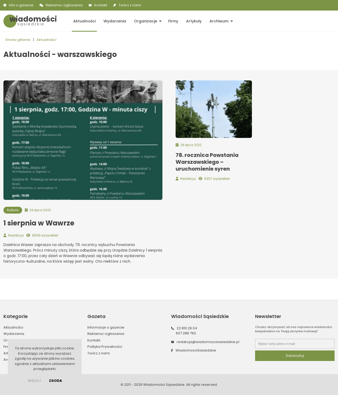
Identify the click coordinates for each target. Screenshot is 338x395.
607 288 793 (186, 333)
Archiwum (219, 21)
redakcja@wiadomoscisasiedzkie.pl (208, 341)
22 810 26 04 (187, 328)
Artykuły (194, 21)
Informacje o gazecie (105, 327)
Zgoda (55, 380)
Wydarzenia (114, 21)
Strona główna (17, 39)
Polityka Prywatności (104, 346)
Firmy (173, 21)
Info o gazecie (21, 5)
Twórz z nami (130, 5)
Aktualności (84, 21)
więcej (34, 380)
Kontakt (100, 5)
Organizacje (145, 21)
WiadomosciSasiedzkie (196, 350)
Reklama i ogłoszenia (64, 5)
